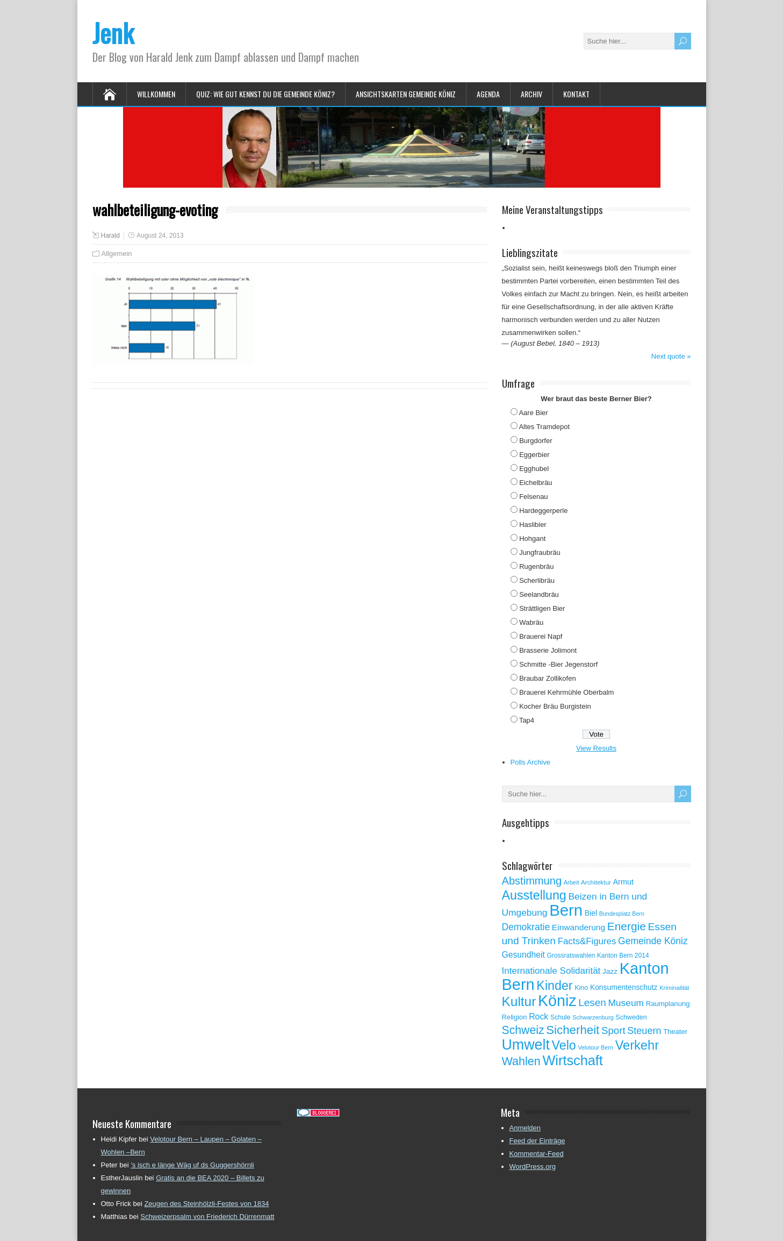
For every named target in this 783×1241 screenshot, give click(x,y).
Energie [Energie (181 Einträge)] (626, 926)
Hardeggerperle (543, 511)
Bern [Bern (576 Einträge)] (566, 910)
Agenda (488, 93)
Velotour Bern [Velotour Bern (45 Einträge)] (595, 1047)
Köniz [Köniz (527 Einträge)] (557, 1000)
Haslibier (533, 524)
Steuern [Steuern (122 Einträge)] (644, 1030)
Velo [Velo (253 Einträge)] (563, 1045)
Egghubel (534, 469)
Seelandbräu (539, 594)
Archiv (531, 93)
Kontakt (576, 93)
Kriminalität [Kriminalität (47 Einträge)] (674, 988)
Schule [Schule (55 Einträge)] (560, 1017)
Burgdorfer (535, 441)
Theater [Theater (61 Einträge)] (675, 1032)
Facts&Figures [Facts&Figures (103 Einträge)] (587, 941)
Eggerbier (534, 455)
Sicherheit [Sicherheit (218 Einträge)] (572, 1030)
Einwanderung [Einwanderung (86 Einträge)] (578, 927)
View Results (596, 748)
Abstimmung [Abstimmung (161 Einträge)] (532, 881)
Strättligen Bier (542, 608)
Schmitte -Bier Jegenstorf (558, 664)
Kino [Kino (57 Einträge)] (581, 988)
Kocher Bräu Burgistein (555, 706)
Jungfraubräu (540, 552)
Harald (110, 235)
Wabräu (531, 622)
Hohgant (532, 538)
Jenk (113, 32)
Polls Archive (530, 762)
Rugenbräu (536, 566)
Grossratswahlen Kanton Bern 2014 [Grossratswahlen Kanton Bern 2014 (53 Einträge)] (598, 955)
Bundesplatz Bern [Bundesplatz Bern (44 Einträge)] (621, 913)
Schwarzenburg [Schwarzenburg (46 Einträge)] (592, 1017)
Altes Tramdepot (544, 427)
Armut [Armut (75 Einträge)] (623, 882)
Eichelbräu (535, 483)
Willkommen (156, 93)
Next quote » (671, 356)
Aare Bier (533, 413)
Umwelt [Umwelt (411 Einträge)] (526, 1045)
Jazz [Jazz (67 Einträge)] (609, 971)
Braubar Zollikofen (547, 678)
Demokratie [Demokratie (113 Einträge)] (526, 927)
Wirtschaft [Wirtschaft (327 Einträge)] (573, 1060)
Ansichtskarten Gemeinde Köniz (406, 93)
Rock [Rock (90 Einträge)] (538, 1016)
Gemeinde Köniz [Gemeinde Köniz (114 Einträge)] (653, 941)
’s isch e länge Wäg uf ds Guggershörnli (192, 1165)
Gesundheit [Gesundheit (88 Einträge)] (523, 954)
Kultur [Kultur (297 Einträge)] (519, 1001)
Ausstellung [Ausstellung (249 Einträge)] (534, 895)
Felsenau (533, 497)
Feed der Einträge (537, 1141)
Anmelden (525, 1128)
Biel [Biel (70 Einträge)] (591, 913)
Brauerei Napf (540, 636)
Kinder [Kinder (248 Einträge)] (554, 986)
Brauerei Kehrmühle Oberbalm (566, 692)
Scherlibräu (537, 580)
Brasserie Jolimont (548, 650)
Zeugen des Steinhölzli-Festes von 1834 (206, 1204)
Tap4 (526, 720)
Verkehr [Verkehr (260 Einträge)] (637, 1045)
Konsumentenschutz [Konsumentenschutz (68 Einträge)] (624, 987)
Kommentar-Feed (536, 1154)
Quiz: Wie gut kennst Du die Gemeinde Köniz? (265, 93)
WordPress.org (532, 1166)
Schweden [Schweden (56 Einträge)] (630, 1017)
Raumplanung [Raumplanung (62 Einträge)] (668, 1004)
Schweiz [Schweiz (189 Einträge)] (523, 1030)
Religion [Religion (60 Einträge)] (514, 1017)
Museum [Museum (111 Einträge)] (626, 1002)
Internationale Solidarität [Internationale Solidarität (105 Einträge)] (551, 971)
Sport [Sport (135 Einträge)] (613, 1030)
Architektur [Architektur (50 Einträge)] (596, 882)
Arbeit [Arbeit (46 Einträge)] (571, 882)
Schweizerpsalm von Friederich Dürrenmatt (207, 1217)
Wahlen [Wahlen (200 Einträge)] (521, 1061)
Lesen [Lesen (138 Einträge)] (592, 1002)
